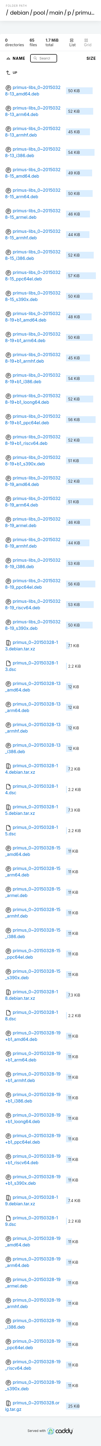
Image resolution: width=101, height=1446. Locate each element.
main (56, 12)
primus (84, 12)
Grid (88, 42)
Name (19, 58)
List (72, 42)
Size (91, 58)
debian (19, 12)
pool (39, 12)
